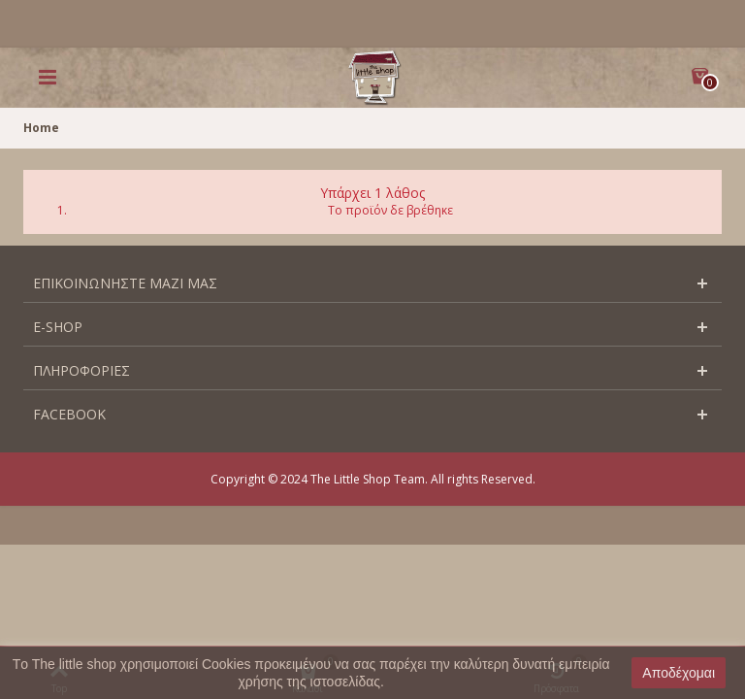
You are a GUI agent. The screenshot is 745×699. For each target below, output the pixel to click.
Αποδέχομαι (678, 673)
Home (41, 127)
